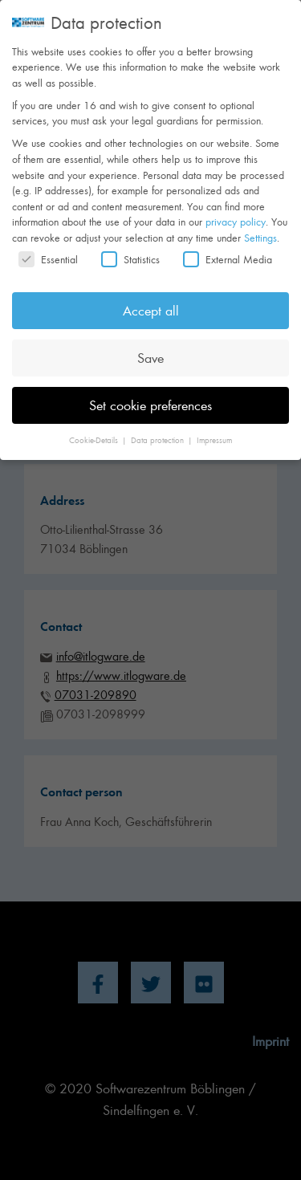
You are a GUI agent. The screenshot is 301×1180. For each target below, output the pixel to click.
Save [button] (150, 346)
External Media (227, 247)
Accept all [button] (151, 298)
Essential (48, 247)
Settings (260, 226)
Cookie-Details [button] (94, 428)
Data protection (158, 428)
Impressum (214, 428)
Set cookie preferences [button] (150, 393)
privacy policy (235, 210)
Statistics (130, 247)
